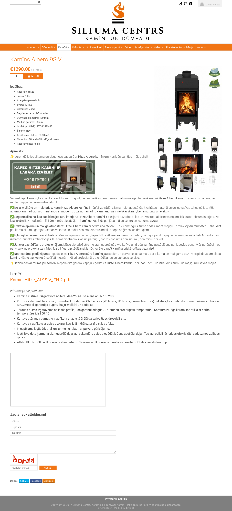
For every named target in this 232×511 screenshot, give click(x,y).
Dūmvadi (49, 47)
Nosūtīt (48, 467)
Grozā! (33, 76)
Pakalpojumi (114, 47)
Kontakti (201, 47)
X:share (24, 481)
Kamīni (64, 47)
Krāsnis (78, 47)
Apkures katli (94, 47)
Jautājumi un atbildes (149, 47)
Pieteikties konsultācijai (180, 47)
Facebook (35, 481)
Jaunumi (32, 47)
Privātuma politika (116, 498)
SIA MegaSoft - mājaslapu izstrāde (116, 507)
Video (128, 47)
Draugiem (48, 481)
